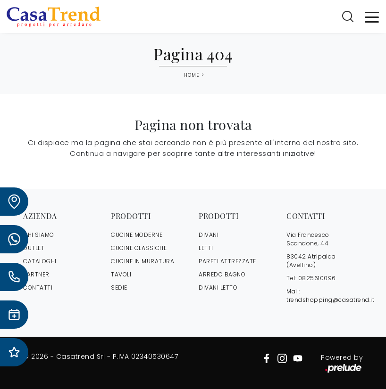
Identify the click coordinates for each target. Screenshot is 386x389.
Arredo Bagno (222, 274)
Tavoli (121, 274)
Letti (206, 248)
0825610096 (317, 278)
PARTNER (36, 274)
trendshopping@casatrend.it (330, 300)
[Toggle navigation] (372, 16)
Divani (208, 235)
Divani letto (218, 288)
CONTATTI (37, 288)
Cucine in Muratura (142, 261)
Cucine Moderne (136, 235)
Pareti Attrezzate (227, 261)
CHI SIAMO (38, 235)
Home (191, 75)
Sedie (119, 288)
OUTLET (33, 248)
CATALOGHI (40, 261)
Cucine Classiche (139, 248)
